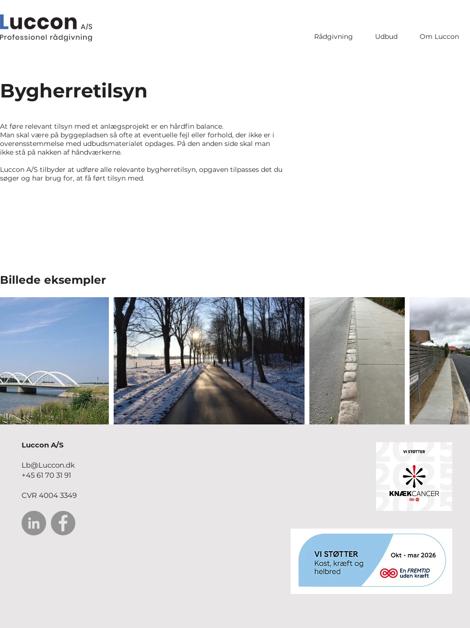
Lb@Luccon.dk (48, 465)
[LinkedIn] (34, 523)
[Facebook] (63, 523)
